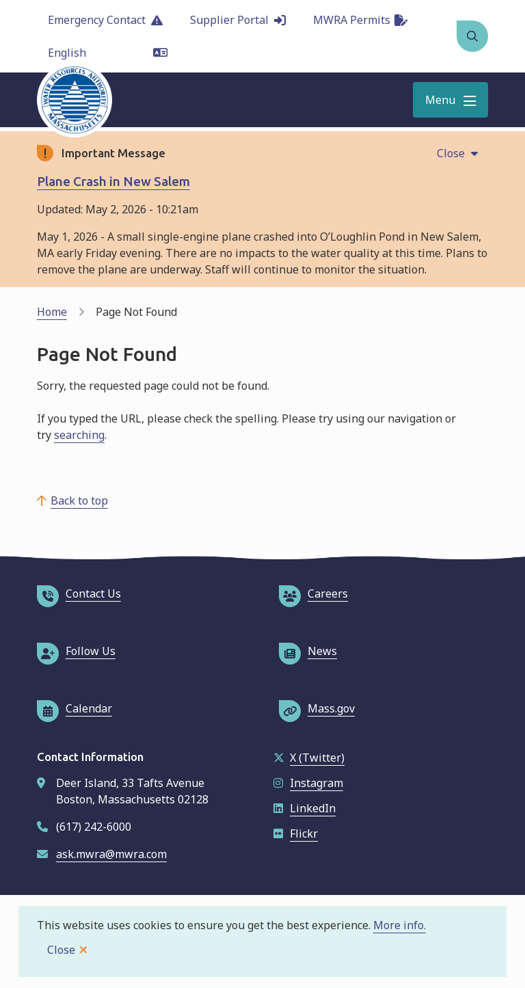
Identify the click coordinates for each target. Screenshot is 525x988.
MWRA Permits (360, 19)
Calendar (74, 708)
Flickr (295, 833)
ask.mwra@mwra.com (111, 854)
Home (52, 311)
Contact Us (79, 593)
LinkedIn (304, 808)
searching (79, 434)
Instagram (308, 782)
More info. (399, 925)
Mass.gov (317, 708)
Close (61, 949)
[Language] (107, 52)
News (308, 651)
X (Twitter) (309, 757)
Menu (440, 99)
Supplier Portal (238, 19)
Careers (313, 593)
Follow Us (76, 651)
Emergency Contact (105, 19)
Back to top (79, 500)
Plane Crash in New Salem (113, 181)
